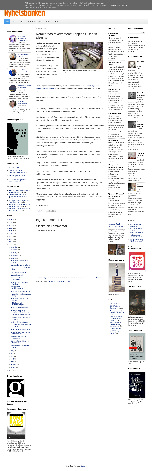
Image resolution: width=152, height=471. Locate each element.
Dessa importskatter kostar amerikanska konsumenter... (18, 195)
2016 (11, 371)
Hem (7, 21)
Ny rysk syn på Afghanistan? (20, 307)
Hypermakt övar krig (17, 275)
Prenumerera (31, 21)
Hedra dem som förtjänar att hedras (136, 236)
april (12, 359)
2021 (11, 233)
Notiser (40, 21)
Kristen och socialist (136, 233)
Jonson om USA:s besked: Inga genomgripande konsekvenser (116, 306)
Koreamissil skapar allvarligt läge (21, 265)
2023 (11, 228)
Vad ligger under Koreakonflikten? (17, 287)
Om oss (48, 21)
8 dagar (21, 21)
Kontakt (56, 21)
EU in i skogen (113, 140)
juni (12, 353)
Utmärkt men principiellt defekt (20, 291)
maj (12, 356)
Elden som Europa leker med (18, 173)
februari (13, 364)
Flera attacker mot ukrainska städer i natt (117, 311)
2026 (11, 220)
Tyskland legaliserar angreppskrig (17, 278)
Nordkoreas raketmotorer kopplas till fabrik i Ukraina (20, 311)
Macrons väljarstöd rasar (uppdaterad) (18, 337)
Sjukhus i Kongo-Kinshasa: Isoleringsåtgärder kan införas (117, 331)
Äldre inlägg (99, 278)
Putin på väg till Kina (15, 170)
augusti (13, 258)
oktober (13, 252)
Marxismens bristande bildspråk (140, 124)
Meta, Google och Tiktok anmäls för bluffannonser (115, 324)
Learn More (115, 5)
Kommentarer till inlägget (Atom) (59, 281)
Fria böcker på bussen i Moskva (141, 95)
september (14, 255)
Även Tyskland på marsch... (19, 272)
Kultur (14, 21)
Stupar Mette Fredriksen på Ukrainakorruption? (23, 38)
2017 (11, 244)
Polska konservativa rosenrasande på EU (18, 304)
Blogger (83, 466)
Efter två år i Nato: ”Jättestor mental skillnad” (116, 318)
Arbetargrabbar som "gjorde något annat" (136, 240)
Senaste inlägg (41, 278)
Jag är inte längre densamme (135, 225)
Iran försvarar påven (140, 187)
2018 (11, 242)
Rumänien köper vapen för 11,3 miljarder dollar (21, 333)
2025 (11, 222)
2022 (11, 231)
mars (12, 362)
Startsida (71, 278)
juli (12, 350)
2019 (11, 239)
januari (13, 367)
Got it (124, 5)
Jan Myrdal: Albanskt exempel (20, 322)
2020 (11, 236)
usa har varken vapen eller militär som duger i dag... (19, 205)
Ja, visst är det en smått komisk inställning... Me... (19, 201)
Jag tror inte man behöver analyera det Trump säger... (20, 209)
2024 (11, 225)
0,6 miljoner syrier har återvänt (20, 315)
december (14, 247)
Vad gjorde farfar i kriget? (140, 64)
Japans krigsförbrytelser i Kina (20, 329)
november (14, 250)
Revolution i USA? (14, 168)
